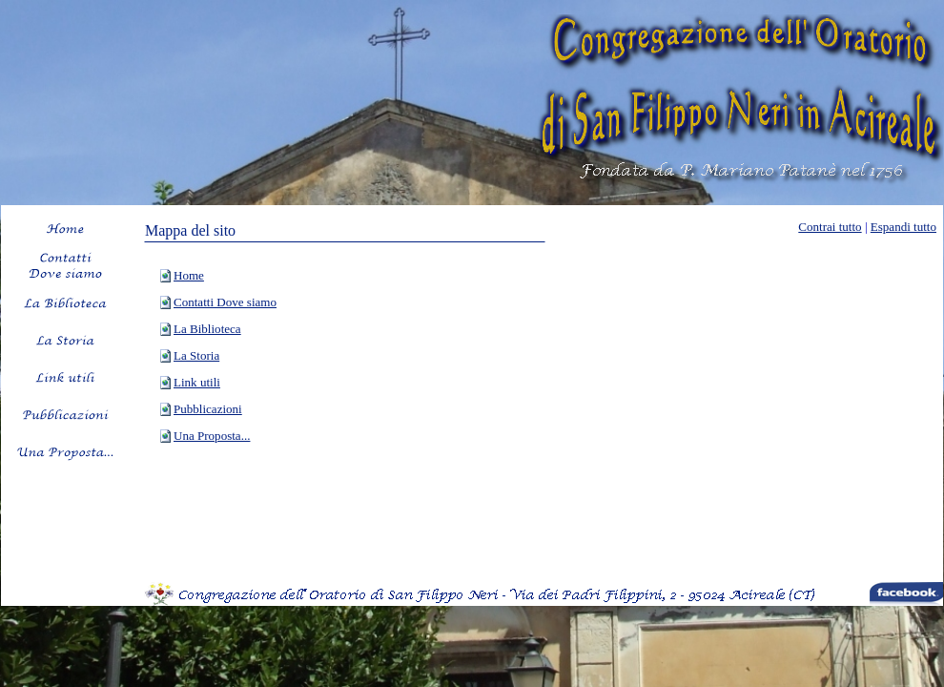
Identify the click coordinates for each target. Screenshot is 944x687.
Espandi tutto (903, 226)
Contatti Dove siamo (225, 302)
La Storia (196, 355)
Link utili (197, 382)
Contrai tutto (829, 226)
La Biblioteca (207, 329)
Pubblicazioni (208, 409)
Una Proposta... (212, 435)
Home (189, 275)
